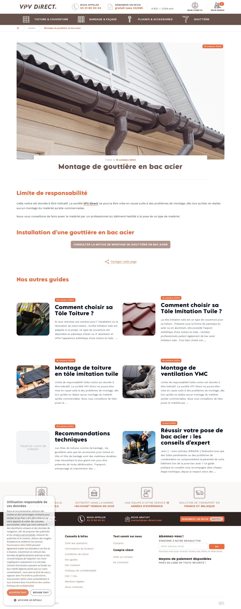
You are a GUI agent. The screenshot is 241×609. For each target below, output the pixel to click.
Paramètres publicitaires (33, 575)
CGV (67, 576)
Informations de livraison (79, 548)
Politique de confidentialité (80, 570)
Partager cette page (121, 261)
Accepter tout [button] (17, 592)
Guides (31, 28)
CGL (75, 576)
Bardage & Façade (95, 19)
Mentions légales (74, 581)
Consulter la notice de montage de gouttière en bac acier (120, 244)
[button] (121, 261)
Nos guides (71, 559)
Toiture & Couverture (43, 19)
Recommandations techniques (82, 436)
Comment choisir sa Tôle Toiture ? (84, 310)
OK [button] (217, 546)
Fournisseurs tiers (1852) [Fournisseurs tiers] (19, 545)
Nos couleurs (72, 565)
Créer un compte (123, 556)
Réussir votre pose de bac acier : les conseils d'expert (192, 436)
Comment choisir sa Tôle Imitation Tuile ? (191, 308)
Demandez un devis (202, 519)
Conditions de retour (77, 554)
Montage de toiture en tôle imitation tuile (86, 370)
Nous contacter (74, 587)
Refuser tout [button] (41, 592)
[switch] (221, 603)
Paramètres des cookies (38, 582)
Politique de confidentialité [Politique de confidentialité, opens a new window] (20, 585)
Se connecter (121, 562)
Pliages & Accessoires (148, 19)
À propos (118, 543)
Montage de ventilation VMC (184, 370)
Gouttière (194, 19)
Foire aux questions (76, 543)
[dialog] (29, 551)
